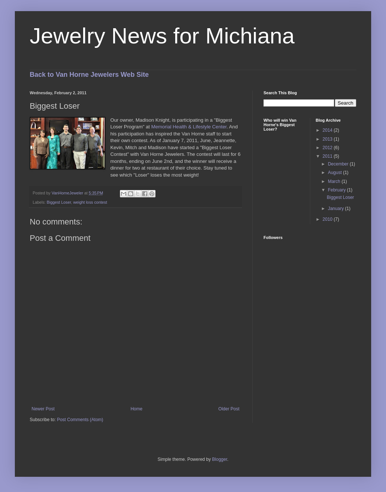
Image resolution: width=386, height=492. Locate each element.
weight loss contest (90, 202)
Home (137, 408)
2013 (328, 139)
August (335, 172)
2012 (328, 147)
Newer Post (43, 408)
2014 (328, 130)
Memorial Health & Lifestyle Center (188, 126)
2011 (328, 156)
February (337, 190)
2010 (328, 219)
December (339, 164)
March (334, 181)
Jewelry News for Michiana (162, 35)
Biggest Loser (59, 202)
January (336, 208)
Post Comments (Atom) (80, 419)
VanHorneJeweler (68, 193)
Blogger (219, 459)
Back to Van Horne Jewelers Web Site (89, 74)
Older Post (228, 408)
